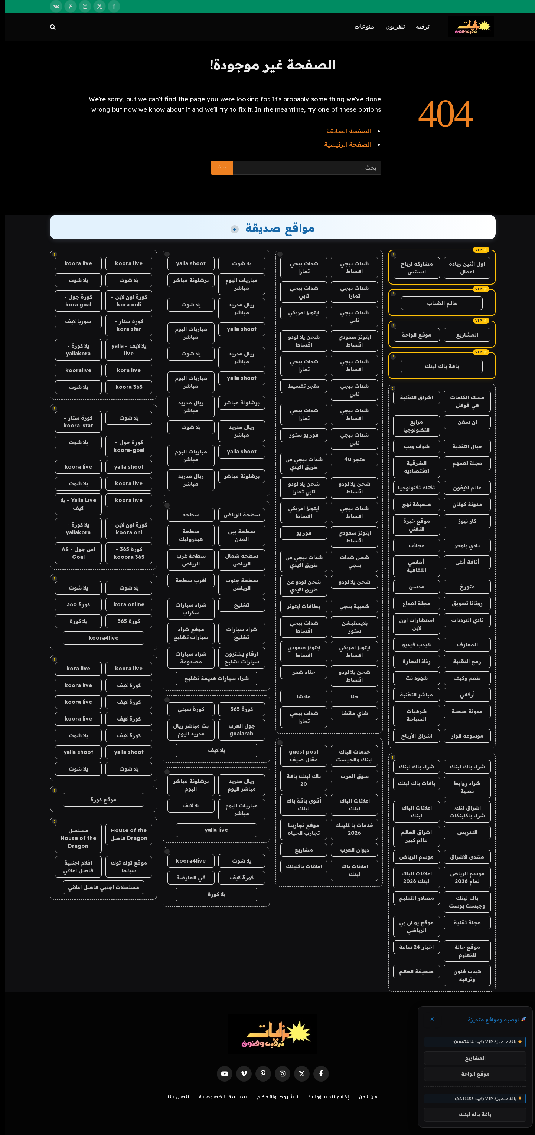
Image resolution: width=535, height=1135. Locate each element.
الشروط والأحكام (272, 1097)
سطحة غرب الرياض (185, 559)
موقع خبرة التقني (411, 525)
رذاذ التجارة (411, 661)
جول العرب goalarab (236, 729)
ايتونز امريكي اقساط (298, 512)
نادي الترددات (462, 620)
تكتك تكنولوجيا (411, 487)
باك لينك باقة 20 (298, 780)
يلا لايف (211, 750)
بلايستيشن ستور (349, 627)
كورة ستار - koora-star (73, 421)
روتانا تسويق (462, 603)
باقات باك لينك (411, 783)
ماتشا (298, 696)
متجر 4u (349, 459)
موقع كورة (98, 799)
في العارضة (185, 877)
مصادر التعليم (411, 898)
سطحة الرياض (236, 514)
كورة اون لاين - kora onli (124, 300)
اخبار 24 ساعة (411, 947)
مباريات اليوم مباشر (236, 284)
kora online (123, 604)
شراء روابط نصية (461, 787)
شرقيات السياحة (411, 715)
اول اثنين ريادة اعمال (462, 267)
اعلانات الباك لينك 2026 (411, 877)
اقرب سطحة (185, 580)
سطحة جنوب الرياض (236, 584)
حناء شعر (298, 672)
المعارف (462, 644)
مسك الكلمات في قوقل (462, 401)
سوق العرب (349, 776)
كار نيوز (462, 521)
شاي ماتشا (349, 713)
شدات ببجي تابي (298, 292)
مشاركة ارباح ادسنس (411, 267)
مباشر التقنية (411, 694)
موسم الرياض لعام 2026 (462, 877)
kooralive (73, 370)
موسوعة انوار (462, 735)
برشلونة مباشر (185, 280)
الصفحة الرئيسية (342, 144)
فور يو (298, 532)
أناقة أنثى (462, 562)
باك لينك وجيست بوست (462, 902)
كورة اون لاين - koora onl (124, 528)
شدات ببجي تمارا (298, 267)
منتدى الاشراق (462, 856)
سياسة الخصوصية (218, 1097)
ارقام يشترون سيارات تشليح (236, 657)
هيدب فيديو (411, 644)
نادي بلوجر (461, 545)
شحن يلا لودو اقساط (298, 341)
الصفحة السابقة (343, 131)
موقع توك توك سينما (123, 866)
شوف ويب (411, 446)
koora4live (185, 860)
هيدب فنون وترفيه (462, 975)
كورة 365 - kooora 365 (123, 553)
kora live (124, 370)
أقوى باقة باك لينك (298, 804)
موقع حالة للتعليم (462, 951)
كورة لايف (236, 877)
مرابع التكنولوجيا (411, 426)
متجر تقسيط (298, 386)
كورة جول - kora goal (73, 300)
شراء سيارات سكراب (185, 608)
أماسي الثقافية (411, 566)
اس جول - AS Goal (73, 553)
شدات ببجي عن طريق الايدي (298, 463)
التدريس (462, 832)
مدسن (411, 586)
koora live (123, 263)
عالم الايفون (462, 487)
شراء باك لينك (462, 766)
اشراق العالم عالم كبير (411, 836)
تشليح (236, 604)
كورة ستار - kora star (124, 325)
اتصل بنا (174, 1097)
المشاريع (462, 334)
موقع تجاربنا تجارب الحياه (298, 829)
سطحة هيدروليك (186, 535)
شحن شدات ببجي (349, 561)
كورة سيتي (185, 709)
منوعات (359, 26)
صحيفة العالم (411, 971)
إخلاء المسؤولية (323, 1097)
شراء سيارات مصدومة (185, 657)
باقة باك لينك (437, 366)
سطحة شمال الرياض (236, 559)
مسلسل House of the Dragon (73, 838)
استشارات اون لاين (411, 624)
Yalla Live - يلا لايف (73, 504)
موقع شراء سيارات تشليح (185, 633)
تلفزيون (389, 26)
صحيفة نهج (411, 504)
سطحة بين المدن (236, 535)
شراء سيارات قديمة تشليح (211, 678)
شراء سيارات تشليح (236, 633)
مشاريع (298, 849)
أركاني (462, 694)
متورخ (462, 586)
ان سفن (462, 422)
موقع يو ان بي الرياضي (411, 926)
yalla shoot (185, 263)
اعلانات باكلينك (299, 866)
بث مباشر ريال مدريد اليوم (185, 729)
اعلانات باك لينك (349, 870)
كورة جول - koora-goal (123, 446)
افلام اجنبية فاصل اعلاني (73, 866)
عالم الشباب (437, 303)
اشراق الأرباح (411, 735)
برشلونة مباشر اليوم (185, 785)
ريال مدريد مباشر (236, 308)
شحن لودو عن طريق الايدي (298, 585)
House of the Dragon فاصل (123, 834)
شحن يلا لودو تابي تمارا (298, 487)
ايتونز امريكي (298, 312)
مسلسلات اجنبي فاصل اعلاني (98, 887)
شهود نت (411, 678)
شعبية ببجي (349, 606)
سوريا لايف (73, 321)
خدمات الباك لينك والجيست (349, 755)
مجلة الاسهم (462, 463)
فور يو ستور (298, 435)
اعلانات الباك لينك (411, 811)
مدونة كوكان (462, 504)
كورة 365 (236, 709)
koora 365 (123, 387)
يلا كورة (211, 894)
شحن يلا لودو (349, 581)
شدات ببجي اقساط (349, 267)
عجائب (411, 545)
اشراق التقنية (411, 397)
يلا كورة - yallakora (73, 349)
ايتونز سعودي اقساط (349, 341)
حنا (349, 696)
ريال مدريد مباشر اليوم (236, 785)
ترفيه (417, 26)
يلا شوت (236, 263)
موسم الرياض (411, 856)
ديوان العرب (349, 849)
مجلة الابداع (411, 603)
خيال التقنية (462, 446)
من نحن (362, 1097)
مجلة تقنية (462, 922)
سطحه (185, 514)
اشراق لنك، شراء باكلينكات (462, 811)
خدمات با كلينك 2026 (349, 829)
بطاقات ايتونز (298, 606)
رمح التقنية (462, 661)
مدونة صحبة (461, 711)
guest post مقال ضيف (298, 755)
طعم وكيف (462, 678)
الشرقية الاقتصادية (411, 467)
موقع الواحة (411, 334)
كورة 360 (73, 604)
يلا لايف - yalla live (123, 349)
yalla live (211, 830)
